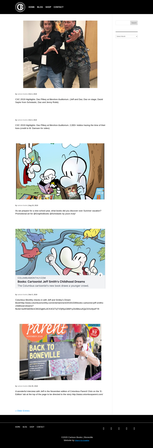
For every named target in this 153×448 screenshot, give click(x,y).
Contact (58, 7)
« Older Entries (22, 411)
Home (32, 7)
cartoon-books (22, 94)
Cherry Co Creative (82, 440)
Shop (48, 7)
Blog (40, 7)
